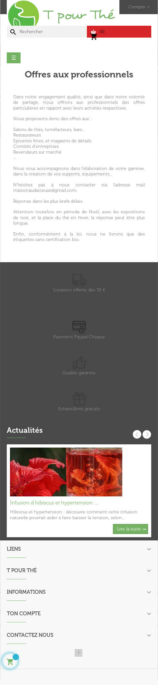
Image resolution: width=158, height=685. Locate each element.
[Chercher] (47, 32)
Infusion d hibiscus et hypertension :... (54, 503)
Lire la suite (129, 529)
